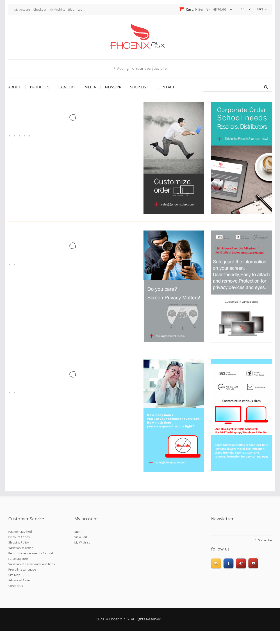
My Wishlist (57, 9)
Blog (71, 9)
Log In (81, 9)
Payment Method (20, 531)
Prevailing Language (22, 569)
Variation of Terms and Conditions (31, 564)
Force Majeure (18, 558)
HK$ (260, 9)
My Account (22, 9)
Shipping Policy (18, 542)
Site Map (14, 575)
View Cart (80, 537)
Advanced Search (20, 580)
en (242, 9)
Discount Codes (19, 537)
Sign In (78, 531)
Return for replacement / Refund (30, 553)
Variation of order (20, 548)
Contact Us (15, 585)
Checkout (39, 9)
